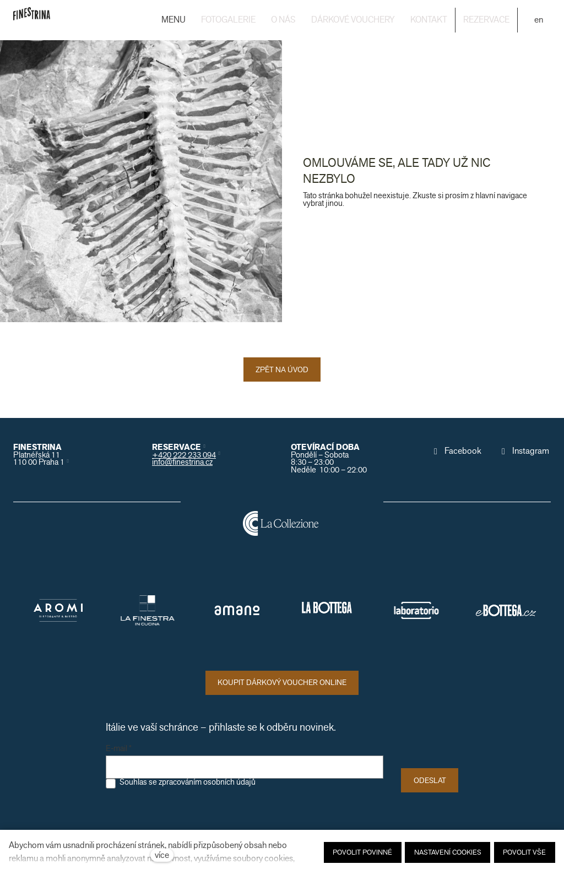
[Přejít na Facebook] (456, 451)
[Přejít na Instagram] (524, 451)
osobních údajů (229, 781)
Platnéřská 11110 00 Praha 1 (38, 458)
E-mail (119, 749)
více (162, 855)
